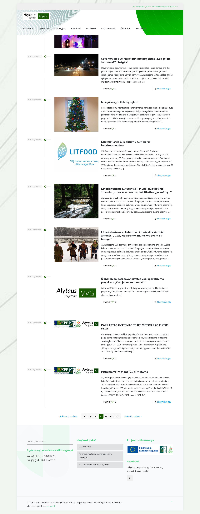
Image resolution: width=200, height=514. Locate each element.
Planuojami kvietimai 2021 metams (124, 372)
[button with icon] (130, 478)
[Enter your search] (50, 442)
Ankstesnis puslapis (67, 416)
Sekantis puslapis (133, 416)
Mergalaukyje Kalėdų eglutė (119, 102)
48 (106, 416)
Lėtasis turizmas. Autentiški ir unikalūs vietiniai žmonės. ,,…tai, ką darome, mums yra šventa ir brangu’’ (132, 236)
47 (101, 416)
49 (111, 416)
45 (91, 416)
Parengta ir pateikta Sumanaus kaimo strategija (95, 456)
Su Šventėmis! (85, 446)
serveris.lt (51, 506)
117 (117, 416)
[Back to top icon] (172, 501)
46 (96, 416)
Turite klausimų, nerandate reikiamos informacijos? (154, 6)
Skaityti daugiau (164, 88)
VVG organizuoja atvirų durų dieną (94, 464)
